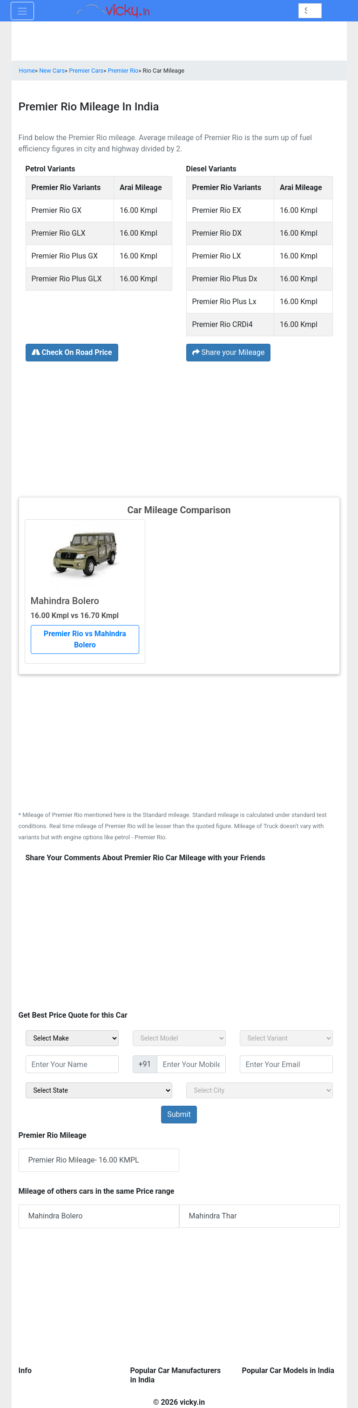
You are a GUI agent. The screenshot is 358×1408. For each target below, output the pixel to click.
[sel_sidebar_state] (99, 1090)
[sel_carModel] (179, 1038)
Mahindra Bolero (55, 1215)
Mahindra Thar (213, 1215)
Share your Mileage (228, 352)
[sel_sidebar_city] (259, 1090)
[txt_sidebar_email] (286, 1064)
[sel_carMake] (72, 1038)
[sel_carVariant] (286, 1038)
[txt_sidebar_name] (72, 1064)
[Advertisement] (179, 428)
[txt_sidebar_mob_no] (191, 1064)
